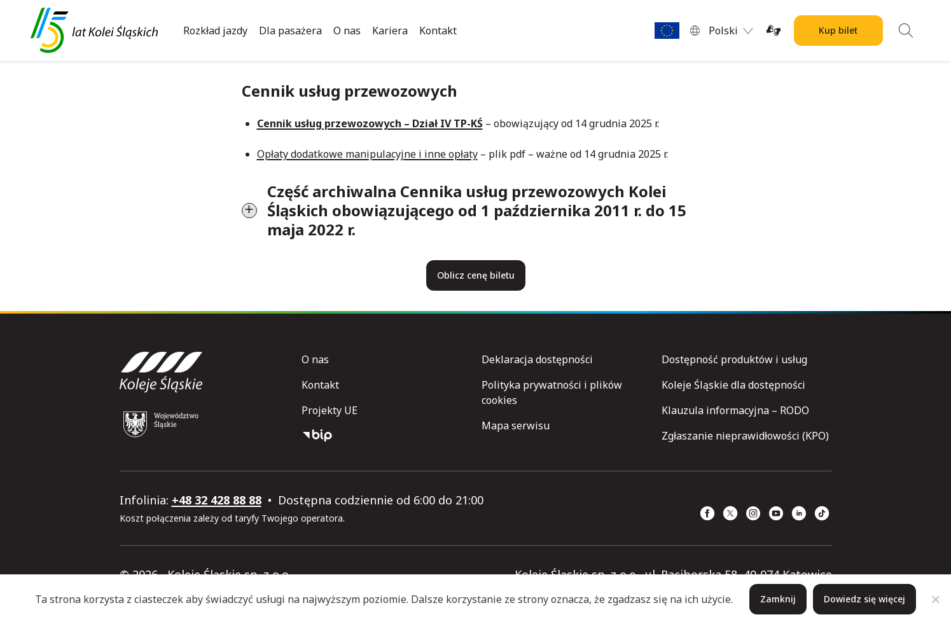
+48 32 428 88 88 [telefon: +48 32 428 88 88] (216, 500)
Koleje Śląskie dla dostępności (733, 385)
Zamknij (778, 599)
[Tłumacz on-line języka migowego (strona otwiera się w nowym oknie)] (773, 30)
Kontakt (438, 31)
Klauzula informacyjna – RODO (735, 410)
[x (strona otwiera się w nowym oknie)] (730, 513)
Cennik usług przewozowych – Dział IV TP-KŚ (370, 123)
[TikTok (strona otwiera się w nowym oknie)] (822, 513)
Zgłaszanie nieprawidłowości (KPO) (745, 436)
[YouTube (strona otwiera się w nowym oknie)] (776, 513)
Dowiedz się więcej (864, 599)
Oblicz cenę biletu (476, 275)
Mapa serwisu (516, 426)
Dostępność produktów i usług (734, 359)
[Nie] (935, 599)
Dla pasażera (290, 31)
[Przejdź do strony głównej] (94, 30)
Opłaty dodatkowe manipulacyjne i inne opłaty (367, 154)
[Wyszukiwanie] (906, 30)
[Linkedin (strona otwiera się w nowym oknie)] (799, 513)
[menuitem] (731, 30)
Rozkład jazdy (215, 31)
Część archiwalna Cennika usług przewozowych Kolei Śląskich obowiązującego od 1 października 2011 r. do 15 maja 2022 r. (476, 210)
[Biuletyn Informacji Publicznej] (386, 435)
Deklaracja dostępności (537, 359)
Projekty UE (329, 410)
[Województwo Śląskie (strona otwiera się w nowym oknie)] (161, 424)
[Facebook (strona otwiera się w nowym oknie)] (707, 513)
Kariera (390, 31)
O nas (347, 31)
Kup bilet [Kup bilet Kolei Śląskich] (838, 30)
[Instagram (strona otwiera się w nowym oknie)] (753, 513)
